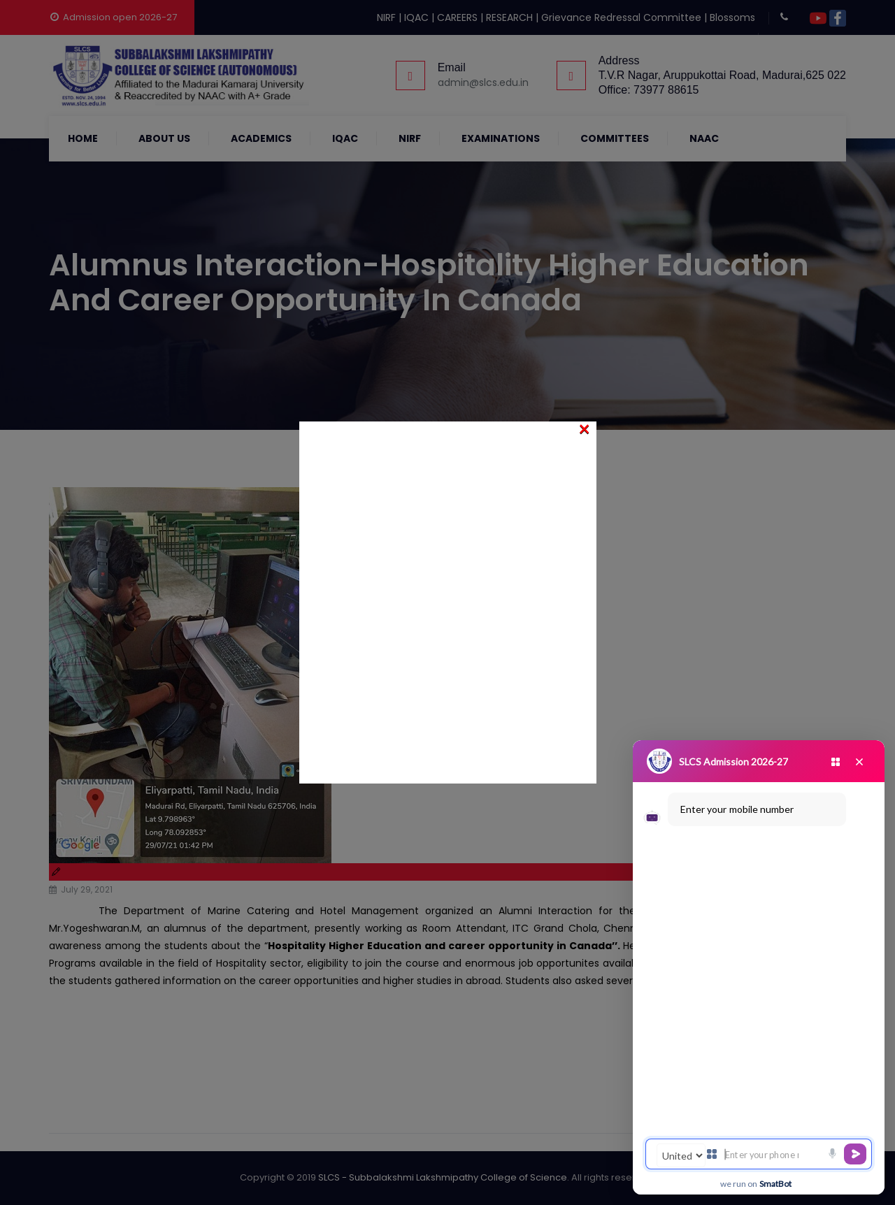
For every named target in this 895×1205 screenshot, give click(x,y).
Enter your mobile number (737, 809)
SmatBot (775, 1183)
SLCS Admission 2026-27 (733, 761)
